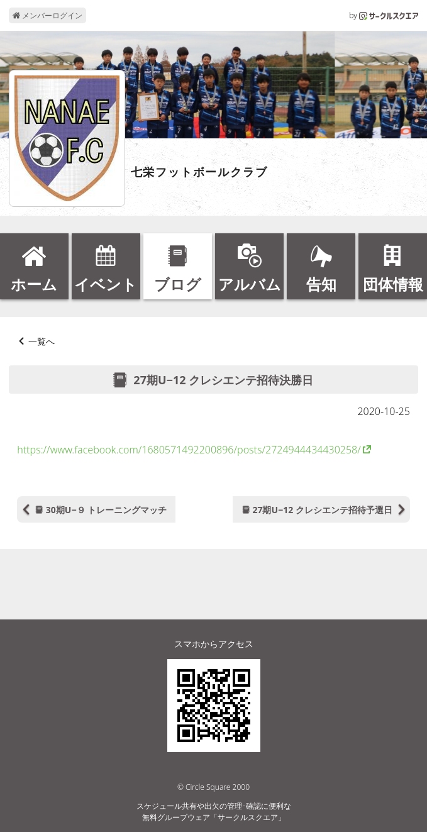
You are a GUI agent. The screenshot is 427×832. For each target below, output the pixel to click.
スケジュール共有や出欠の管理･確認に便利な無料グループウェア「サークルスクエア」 (213, 812)
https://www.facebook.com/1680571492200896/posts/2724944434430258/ (189, 450)
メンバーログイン (47, 15)
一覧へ (41, 341)
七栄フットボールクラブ (199, 172)
